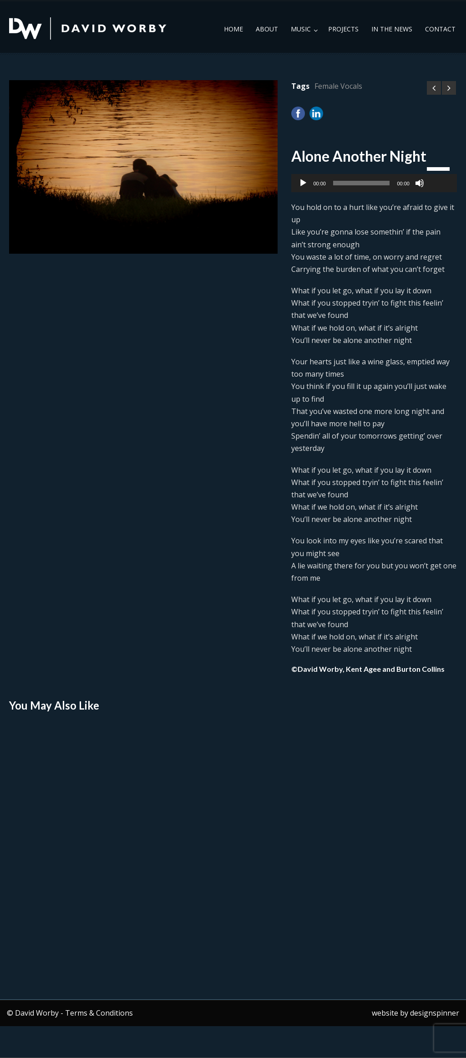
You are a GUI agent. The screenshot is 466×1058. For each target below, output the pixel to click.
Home (233, 29)
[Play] (303, 183)
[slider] (361, 183)
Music (301, 29)
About (267, 29)
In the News (391, 29)
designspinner (434, 1013)
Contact (440, 29)
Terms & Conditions (99, 1013)
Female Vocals (338, 86)
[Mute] (419, 183)
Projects (343, 29)
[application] (374, 183)
